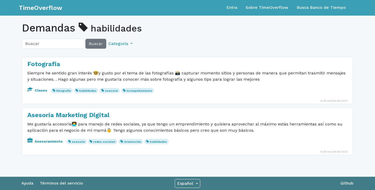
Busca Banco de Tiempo (321, 7)
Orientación (132, 141)
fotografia (63, 90)
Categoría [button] (118, 43)
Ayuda (27, 183)
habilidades (87, 90)
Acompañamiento (139, 90)
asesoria (111, 90)
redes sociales (104, 141)
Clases (37, 90)
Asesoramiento (45, 141)
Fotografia (43, 64)
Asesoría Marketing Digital (68, 115)
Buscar (96, 43)
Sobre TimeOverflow (267, 7)
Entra (231, 7)
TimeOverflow (40, 7)
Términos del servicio (61, 183)
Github (347, 183)
